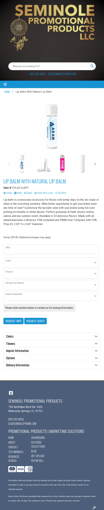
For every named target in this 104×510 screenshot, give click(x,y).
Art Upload (37, 456)
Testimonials (16, 452)
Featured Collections (38, 444)
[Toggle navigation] (5, 84)
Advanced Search (13, 459)
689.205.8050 (37, 74)
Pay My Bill (37, 461)
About (12, 442)
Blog (34, 451)
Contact (13, 447)
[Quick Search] (48, 66)
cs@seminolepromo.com (62, 74)
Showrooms (38, 438)
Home (11, 438)
